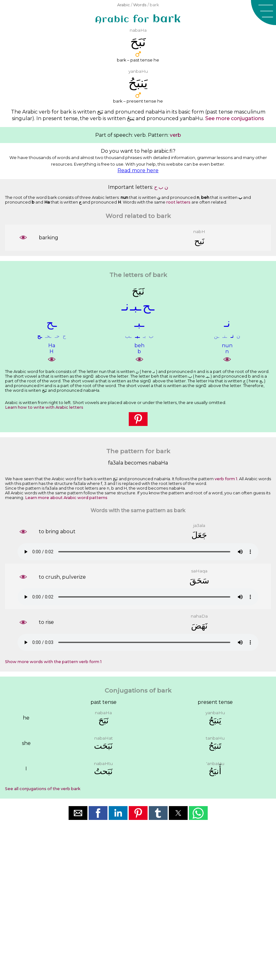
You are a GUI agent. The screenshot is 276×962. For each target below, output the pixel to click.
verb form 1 (226, 478)
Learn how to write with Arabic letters (44, 407)
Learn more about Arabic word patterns (66, 497)
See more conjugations (234, 118)
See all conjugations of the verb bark (43, 788)
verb (175, 135)
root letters (178, 202)
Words (140, 5)
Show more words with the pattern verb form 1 (53, 661)
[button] (263, 12)
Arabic (123, 5)
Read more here (138, 170)
